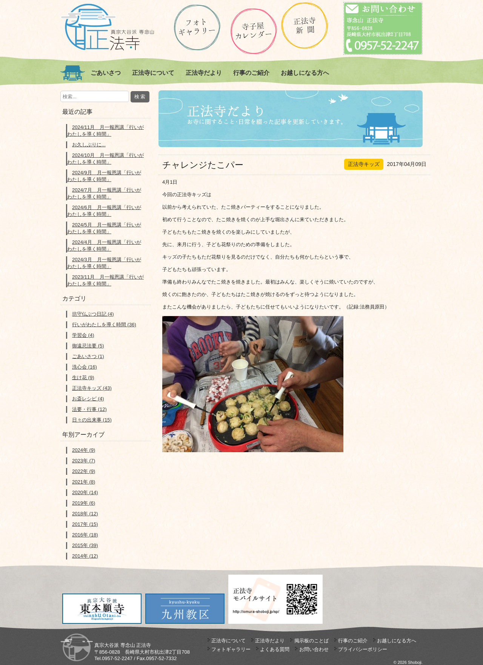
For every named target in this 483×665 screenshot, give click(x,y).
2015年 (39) (85, 545)
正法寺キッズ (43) (92, 388)
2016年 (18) (85, 535)
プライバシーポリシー (362, 649)
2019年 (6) (83, 503)
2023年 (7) (83, 460)
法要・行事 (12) (89, 409)
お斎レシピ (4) (88, 398)
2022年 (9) (83, 471)
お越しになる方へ (305, 73)
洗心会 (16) (84, 367)
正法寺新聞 (304, 25)
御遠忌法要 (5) (88, 346)
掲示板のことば (311, 640)
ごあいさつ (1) (88, 356)
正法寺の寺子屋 (253, 31)
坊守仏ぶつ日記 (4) (93, 314)
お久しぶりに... (89, 144)
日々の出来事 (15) (92, 420)
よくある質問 (274, 649)
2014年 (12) (85, 556)
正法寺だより (204, 73)
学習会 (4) (83, 335)
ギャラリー (197, 27)
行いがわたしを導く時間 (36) (104, 324)
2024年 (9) (83, 450)
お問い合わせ (314, 649)
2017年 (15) (85, 524)
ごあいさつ (106, 73)
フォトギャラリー (231, 649)
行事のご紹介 (251, 73)
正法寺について (153, 73)
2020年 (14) (85, 492)
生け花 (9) (83, 377)
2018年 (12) (85, 513)
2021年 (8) (83, 482)
